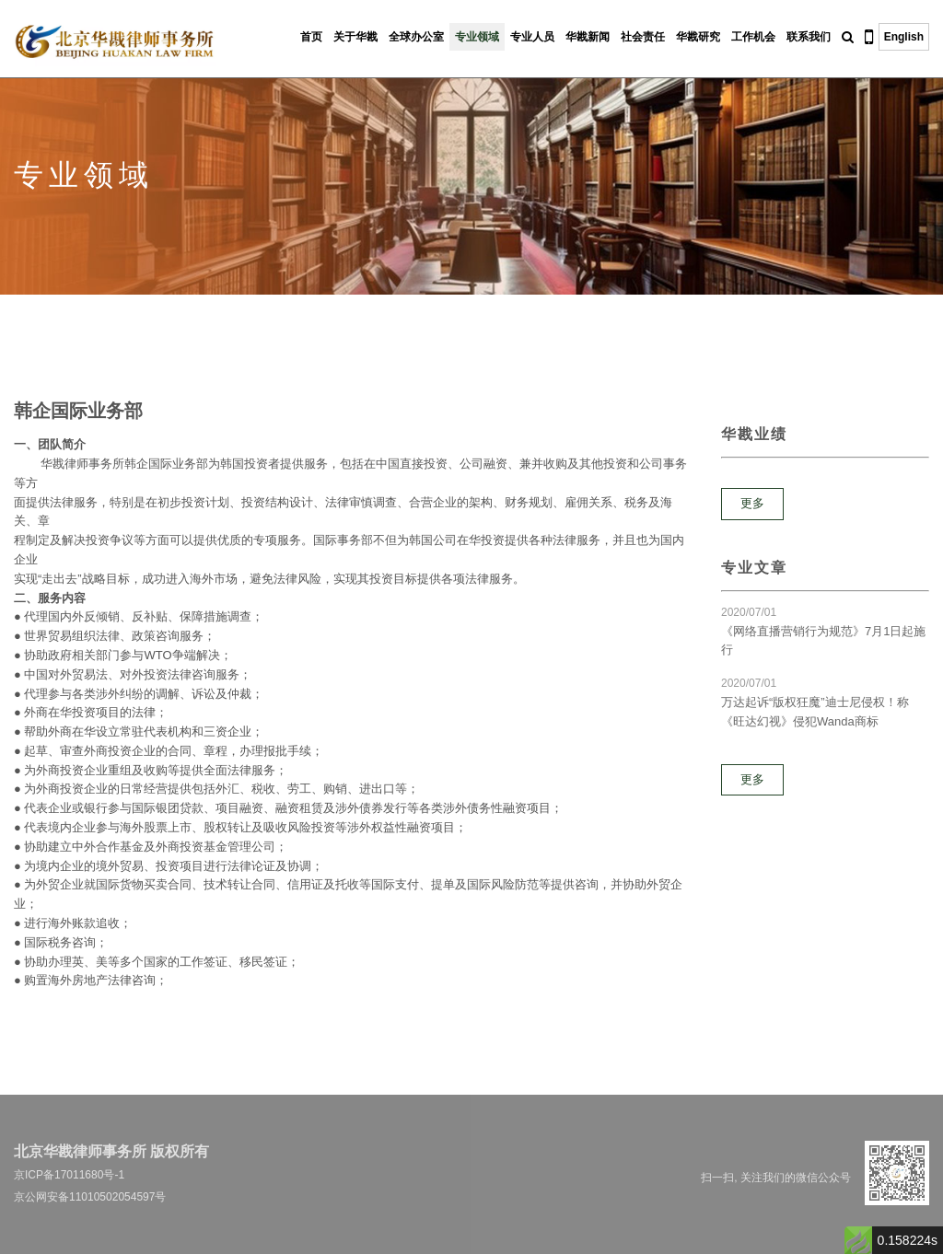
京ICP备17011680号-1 (69, 1174)
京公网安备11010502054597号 (90, 1196)
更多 (752, 503)
